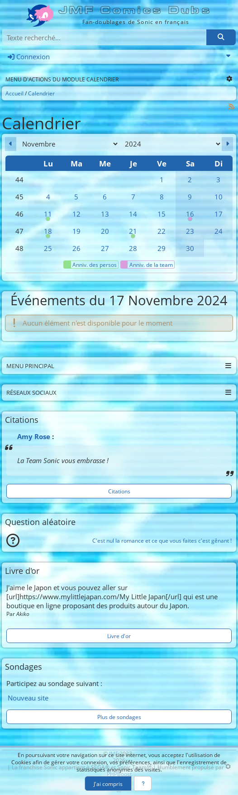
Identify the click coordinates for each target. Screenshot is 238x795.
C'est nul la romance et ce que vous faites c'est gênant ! (162, 540)
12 (76, 213)
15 (161, 213)
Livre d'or (119, 635)
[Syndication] (231, 106)
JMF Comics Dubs (135, 10)
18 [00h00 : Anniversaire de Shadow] (48, 233)
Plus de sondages (119, 716)
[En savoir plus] (143, 783)
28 (133, 248)
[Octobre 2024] (10, 144)
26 (76, 248)
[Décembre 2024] (227, 144)
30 (190, 248)
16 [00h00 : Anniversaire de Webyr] (190, 215)
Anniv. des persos (90, 264)
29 (161, 248)
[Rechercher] (220, 37)
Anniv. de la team (147, 264)
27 (105, 248)
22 (161, 231)
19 (76, 231)
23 (190, 231)
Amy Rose (33, 436)
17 (218, 213)
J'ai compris (108, 783)
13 (105, 213)
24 (218, 231)
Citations (119, 491)
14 (133, 213)
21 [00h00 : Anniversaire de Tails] (133, 233)
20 (105, 231)
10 (218, 196)
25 (48, 248)
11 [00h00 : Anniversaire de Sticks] (48, 215)
